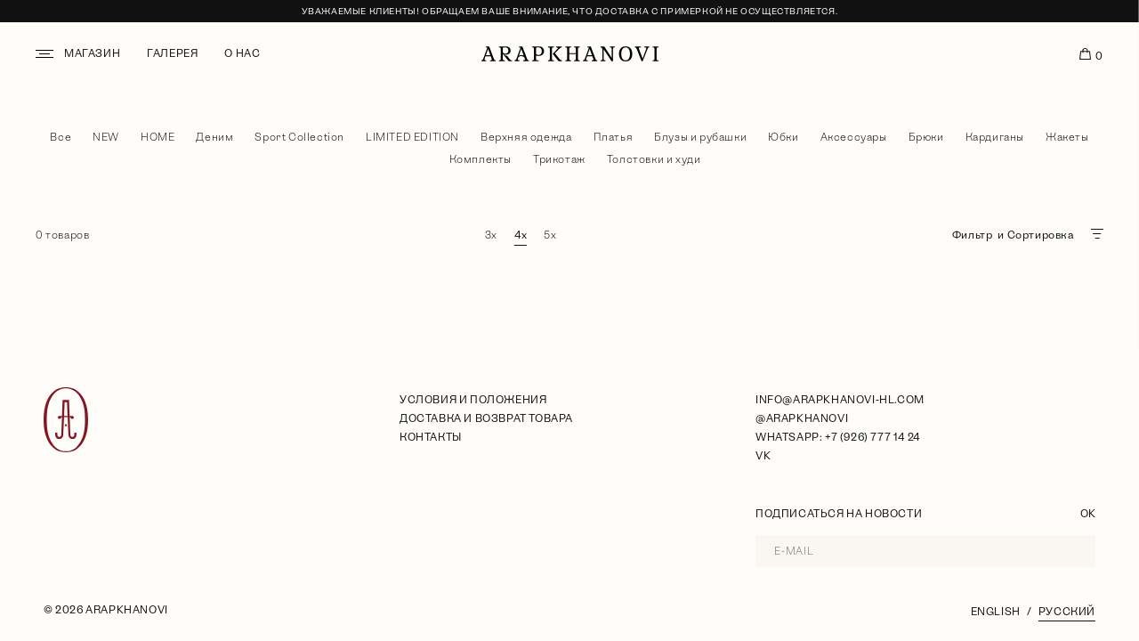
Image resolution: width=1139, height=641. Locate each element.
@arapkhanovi (801, 418)
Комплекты (480, 159)
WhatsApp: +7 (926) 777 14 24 (837, 437)
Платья (614, 137)
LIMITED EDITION (412, 137)
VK (763, 456)
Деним (214, 137)
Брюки (926, 137)
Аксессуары (853, 137)
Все (60, 137)
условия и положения (473, 400)
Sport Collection (299, 137)
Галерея (172, 53)
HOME (157, 137)
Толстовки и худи (654, 159)
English (996, 611)
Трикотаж (559, 159)
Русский (1066, 611)
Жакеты (1067, 137)
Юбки (783, 137)
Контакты (431, 437)
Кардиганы (994, 137)
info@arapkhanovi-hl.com (840, 400)
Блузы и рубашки (700, 137)
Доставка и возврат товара (486, 418)
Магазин (92, 53)
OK (1087, 513)
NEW (106, 137)
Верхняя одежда (526, 137)
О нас (242, 53)
